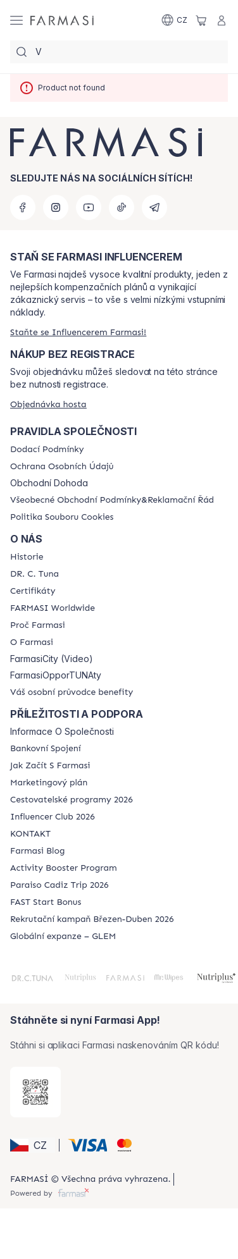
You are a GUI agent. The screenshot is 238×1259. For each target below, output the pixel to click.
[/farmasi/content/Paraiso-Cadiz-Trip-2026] (59, 885)
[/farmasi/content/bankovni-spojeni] (45, 749)
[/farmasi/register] (78, 332)
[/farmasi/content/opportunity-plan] (48, 783)
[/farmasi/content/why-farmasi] (37, 625)
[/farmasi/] (62, 20)
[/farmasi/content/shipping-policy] (47, 450)
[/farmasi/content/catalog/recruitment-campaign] (91, 919)
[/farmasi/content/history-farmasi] (26, 557)
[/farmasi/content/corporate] (52, 608)
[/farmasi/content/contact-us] (30, 834)
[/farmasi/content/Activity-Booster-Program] (63, 868)
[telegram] (154, 207)
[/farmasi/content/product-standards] (32, 591)
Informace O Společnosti (62, 732)
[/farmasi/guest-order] (48, 404)
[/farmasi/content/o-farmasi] (31, 642)
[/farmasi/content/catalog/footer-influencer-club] (52, 817)
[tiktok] (121, 207)
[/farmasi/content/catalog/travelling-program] (71, 800)
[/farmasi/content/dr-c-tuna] (34, 574)
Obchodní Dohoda (49, 483)
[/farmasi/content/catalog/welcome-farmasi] (71, 692)
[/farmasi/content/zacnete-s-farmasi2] (50, 766)
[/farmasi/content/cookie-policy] (61, 517)
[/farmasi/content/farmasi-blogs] (37, 851)
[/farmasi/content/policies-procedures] (61, 467)
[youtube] (88, 207)
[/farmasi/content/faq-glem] (63, 936)
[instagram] (55, 207)
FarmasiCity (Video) (51, 659)
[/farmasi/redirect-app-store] (35, 1092)
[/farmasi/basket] (201, 20)
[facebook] (22, 207)
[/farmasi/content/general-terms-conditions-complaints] (112, 500)
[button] (32, 1145)
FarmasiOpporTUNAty (55, 675)
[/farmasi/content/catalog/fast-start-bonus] (45, 902)
